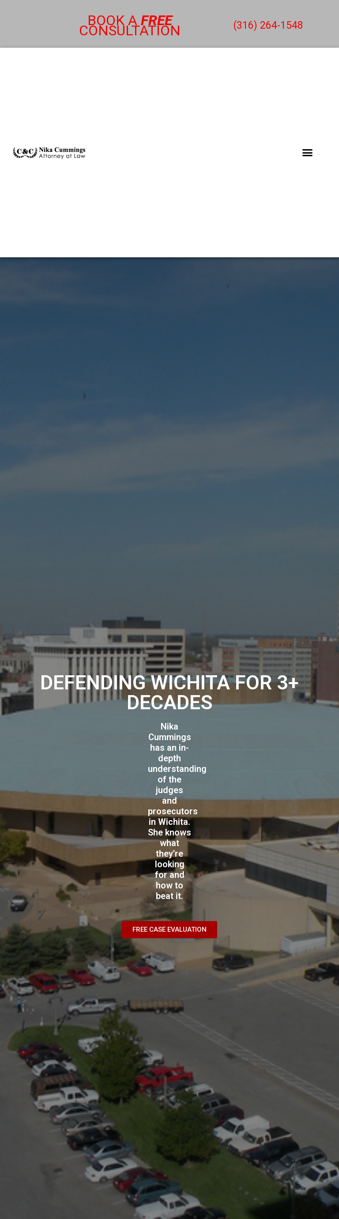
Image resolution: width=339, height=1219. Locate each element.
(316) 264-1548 (268, 25)
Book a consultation (130, 25)
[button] (307, 152)
